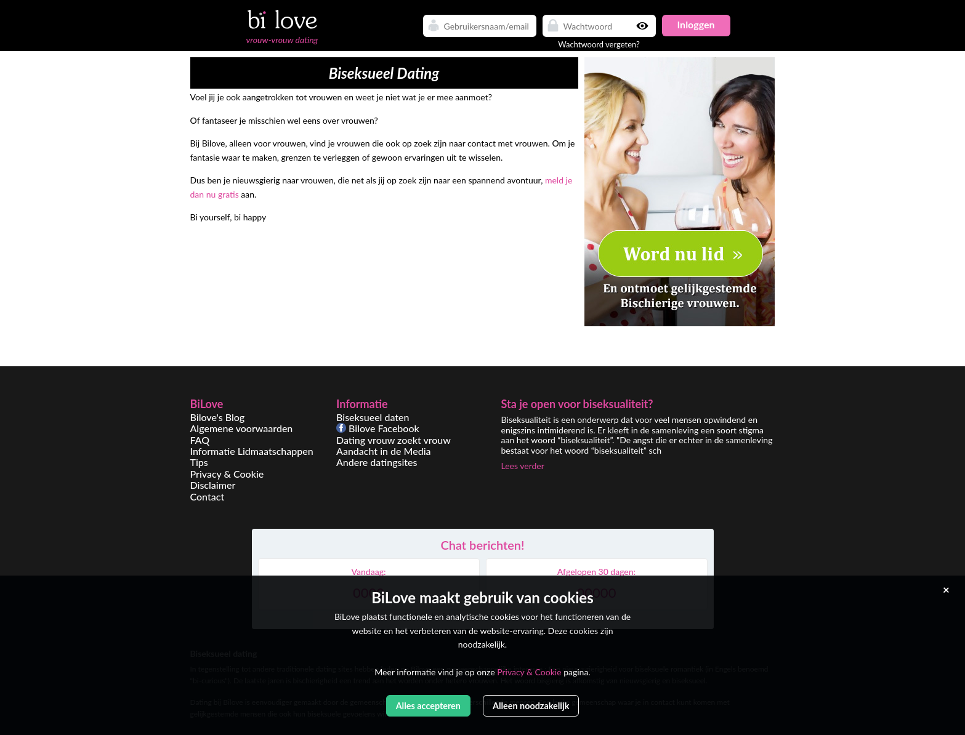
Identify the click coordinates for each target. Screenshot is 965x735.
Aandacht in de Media (383, 451)
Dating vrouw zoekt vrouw (393, 440)
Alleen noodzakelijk (531, 706)
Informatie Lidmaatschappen (251, 451)
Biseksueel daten (373, 417)
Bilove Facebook (377, 428)
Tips (199, 462)
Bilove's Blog (217, 417)
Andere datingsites (377, 462)
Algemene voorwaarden (241, 428)
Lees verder (522, 465)
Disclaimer (213, 485)
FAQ (200, 440)
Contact (207, 496)
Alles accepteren (428, 706)
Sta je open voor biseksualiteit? (577, 404)
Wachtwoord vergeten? (599, 44)
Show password (643, 26)
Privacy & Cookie (227, 474)
